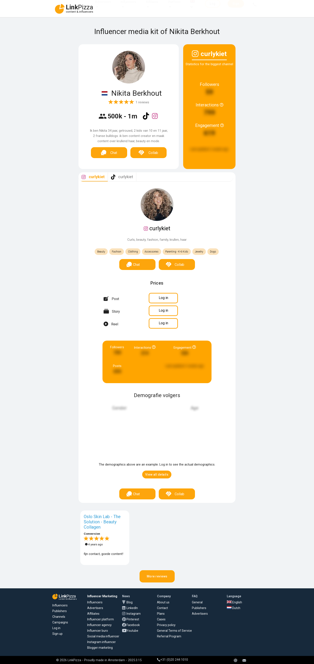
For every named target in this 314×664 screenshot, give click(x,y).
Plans (161, 613)
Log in (56, 628)
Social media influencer (103, 636)
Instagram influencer (101, 642)
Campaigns (60, 622)
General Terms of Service (174, 630)
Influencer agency (99, 625)
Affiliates (152, 6)
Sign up (57, 633)
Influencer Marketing (102, 596)
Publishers (59, 611)
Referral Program (169, 636)
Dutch (233, 608)
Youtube (132, 630)
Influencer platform (100, 619)
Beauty (101, 251)
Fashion (116, 251)
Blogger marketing (100, 647)
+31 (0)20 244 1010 (172, 660)
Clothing (133, 251)
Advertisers (103, 6)
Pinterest (132, 619)
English (234, 602)
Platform (174, 6)
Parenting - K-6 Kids (176, 251)
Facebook (133, 625)
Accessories (152, 251)
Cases (161, 619)
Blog (129, 602)
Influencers (128, 6)
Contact (162, 608)
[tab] (93, 176)
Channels (58, 616)
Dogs (213, 251)
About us (163, 602)
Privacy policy (166, 625)
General (197, 602)
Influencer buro (97, 630)
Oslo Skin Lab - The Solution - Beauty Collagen (102, 522)
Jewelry (199, 251)
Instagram (133, 613)
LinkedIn (132, 608)
